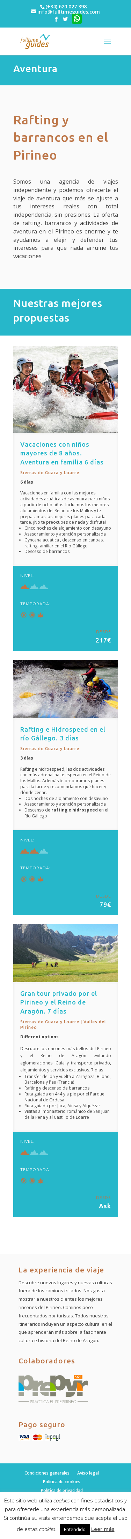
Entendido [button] (75, 1529)
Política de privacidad (62, 1490)
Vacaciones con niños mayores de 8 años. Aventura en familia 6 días (62, 453)
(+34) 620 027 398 (66, 6)
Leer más (103, 1528)
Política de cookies (61, 1482)
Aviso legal (88, 1473)
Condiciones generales (47, 1473)
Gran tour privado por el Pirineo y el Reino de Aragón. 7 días (58, 1002)
